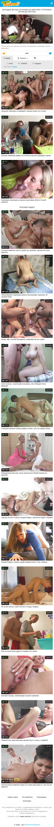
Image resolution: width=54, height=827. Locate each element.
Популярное (41, 797)
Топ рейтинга (27, 797)
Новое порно (13, 797)
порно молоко (25, 816)
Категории (27, 801)
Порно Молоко (33, 825)
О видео (7, 58)
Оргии (14, 67)
